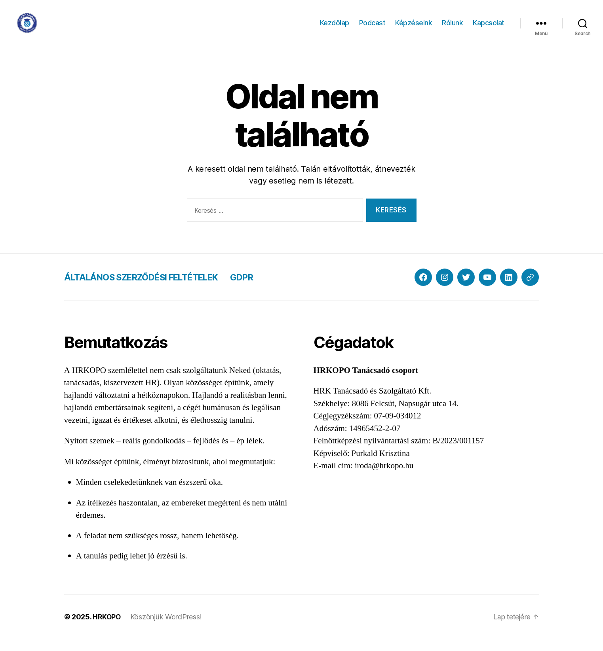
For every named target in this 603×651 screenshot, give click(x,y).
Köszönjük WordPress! (167, 629)
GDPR (260, 289)
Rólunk (452, 29)
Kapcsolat (488, 29)
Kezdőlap (334, 29)
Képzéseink (413, 29)
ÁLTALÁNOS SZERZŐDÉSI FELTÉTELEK (150, 289)
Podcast (372, 29)
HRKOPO (107, 629)
